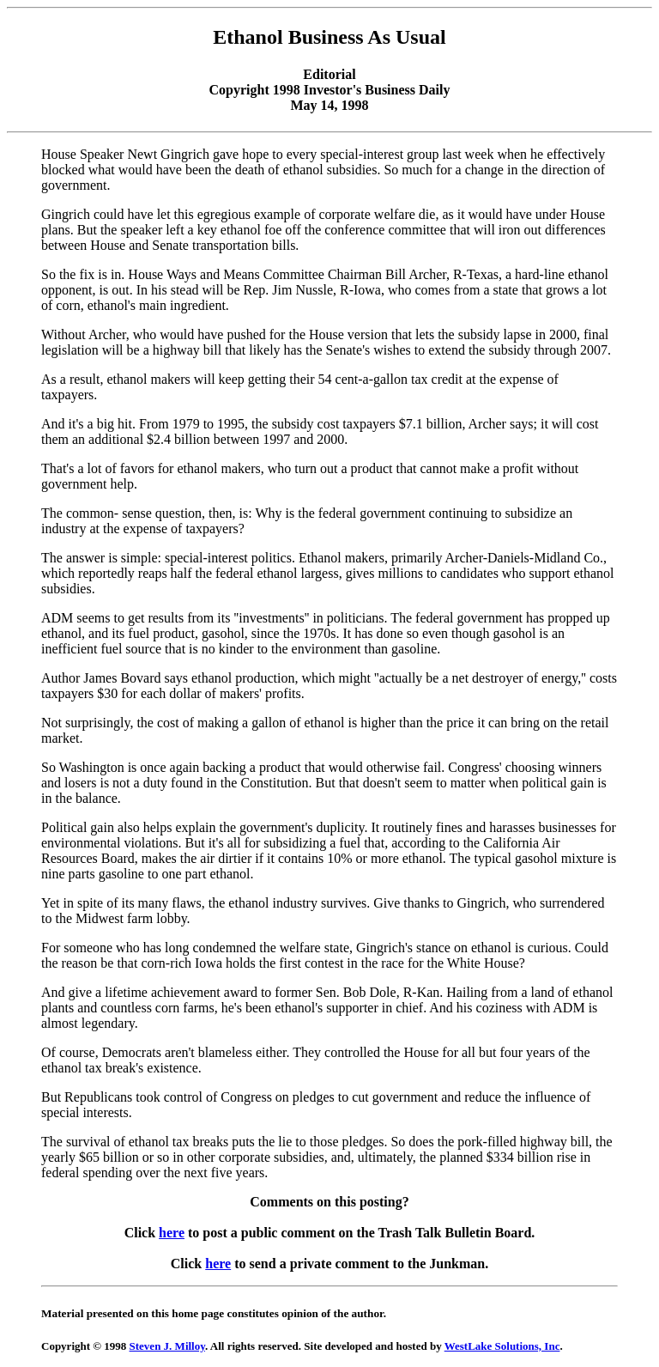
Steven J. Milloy (167, 1346)
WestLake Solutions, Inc (502, 1346)
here (171, 1232)
